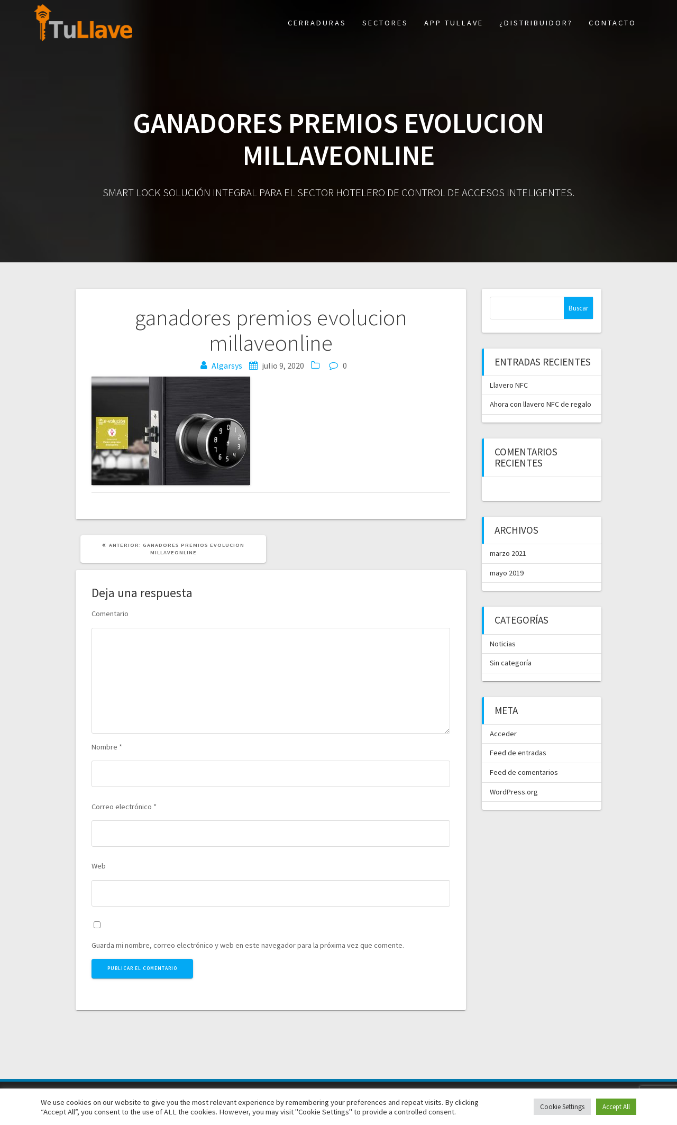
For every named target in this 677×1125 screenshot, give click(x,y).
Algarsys (227, 365)
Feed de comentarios (524, 772)
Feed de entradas (518, 752)
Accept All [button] (616, 1106)
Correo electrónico (124, 806)
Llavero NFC (509, 385)
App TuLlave (453, 23)
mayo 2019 (507, 573)
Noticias (503, 643)
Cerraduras (317, 23)
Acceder (503, 733)
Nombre (107, 747)
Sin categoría (511, 662)
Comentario (110, 613)
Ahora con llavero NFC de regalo (540, 404)
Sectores (385, 23)
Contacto (612, 23)
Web (99, 866)
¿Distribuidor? (536, 23)
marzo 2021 (508, 553)
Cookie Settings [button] (562, 1106)
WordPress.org (514, 792)
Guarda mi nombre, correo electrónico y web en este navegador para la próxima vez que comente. (248, 945)
